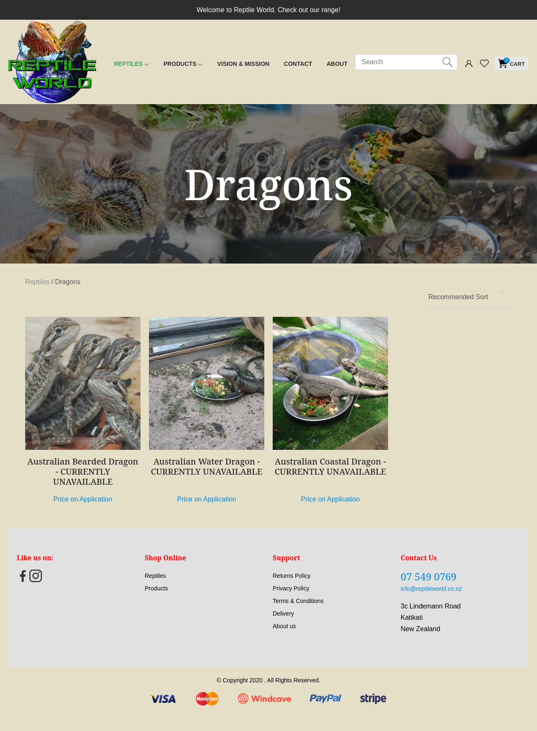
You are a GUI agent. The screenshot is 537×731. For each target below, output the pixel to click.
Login (469, 64)
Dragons (67, 281)
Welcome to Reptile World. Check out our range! (269, 9)
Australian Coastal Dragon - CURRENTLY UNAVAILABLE (330, 466)
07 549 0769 (428, 576)
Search (448, 62)
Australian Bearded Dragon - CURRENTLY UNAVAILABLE (82, 471)
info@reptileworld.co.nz (431, 588)
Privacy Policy (291, 588)
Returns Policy (291, 575)
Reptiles (128, 63)
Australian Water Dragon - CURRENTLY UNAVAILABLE (207, 466)
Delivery (283, 613)
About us (284, 626)
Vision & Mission (243, 63)
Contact (298, 63)
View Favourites (484, 63)
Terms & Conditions (298, 601)
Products (180, 63)
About (336, 63)
